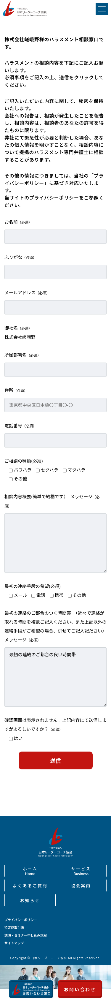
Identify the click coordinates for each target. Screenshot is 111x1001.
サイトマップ (14, 943)
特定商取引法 (14, 927)
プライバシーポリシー (20, 919)
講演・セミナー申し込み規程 (25, 935)
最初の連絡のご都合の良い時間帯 (55, 677)
